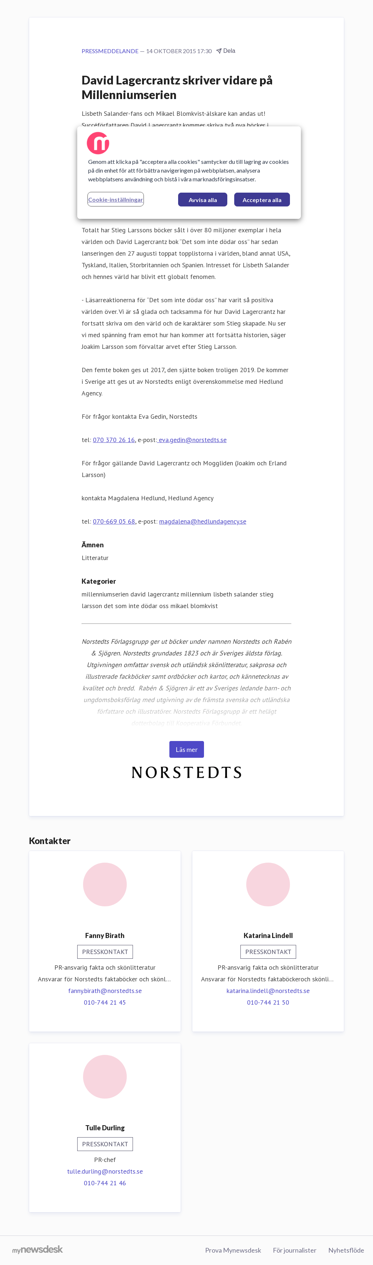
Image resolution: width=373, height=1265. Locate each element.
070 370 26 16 (114, 440)
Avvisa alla (203, 199)
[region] (189, 172)
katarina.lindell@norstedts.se (268, 990)
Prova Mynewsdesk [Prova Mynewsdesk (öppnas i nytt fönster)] (233, 1250)
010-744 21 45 (105, 1002)
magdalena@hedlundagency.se (202, 521)
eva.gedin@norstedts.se (192, 440)
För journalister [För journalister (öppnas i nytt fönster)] (295, 1250)
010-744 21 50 (268, 1002)
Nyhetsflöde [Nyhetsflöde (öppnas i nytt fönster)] (346, 1250)
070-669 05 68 (114, 521)
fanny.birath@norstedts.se (105, 990)
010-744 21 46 (105, 1183)
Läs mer (187, 749)
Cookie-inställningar (115, 199)
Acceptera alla (262, 199)
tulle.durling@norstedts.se (105, 1171)
